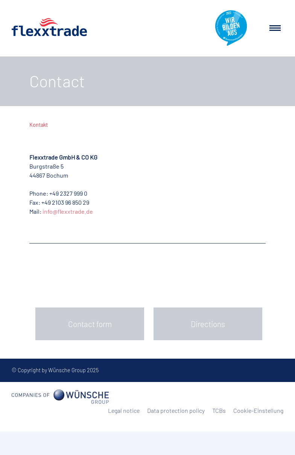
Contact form (90, 324)
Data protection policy (176, 410)
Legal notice (124, 410)
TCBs (219, 410)
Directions (208, 324)
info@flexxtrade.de (68, 211)
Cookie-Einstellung (258, 410)
